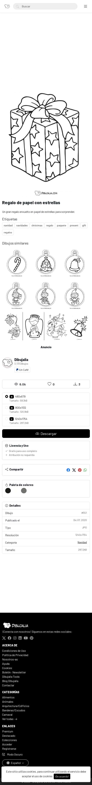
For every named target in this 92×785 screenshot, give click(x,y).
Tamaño (46, 549)
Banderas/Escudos (13, 710)
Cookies (7, 668)
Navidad (82, 542)
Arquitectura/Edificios (15, 706)
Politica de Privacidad (15, 655)
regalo (49, 225)
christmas (36, 225)
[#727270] (24, 490)
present (74, 225)
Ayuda (6, 663)
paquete (61, 225)
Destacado (8, 735)
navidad (8, 225)
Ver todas (7, 719)
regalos (8, 232)
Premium (7, 731)
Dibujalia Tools (11, 676)
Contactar (8, 685)
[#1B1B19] (8, 490)
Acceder (7, 744)
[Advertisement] (46, 48)
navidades (22, 225)
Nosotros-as (10, 659)
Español (14, 762)
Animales (7, 701)
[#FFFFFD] (16, 490)
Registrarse (9, 748)
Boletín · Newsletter (14, 672)
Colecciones (9, 740)
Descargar (46, 433)
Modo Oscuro (12, 754)
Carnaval (7, 714)
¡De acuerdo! (62, 776)
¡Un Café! (22, 369)
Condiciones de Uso (14, 650)
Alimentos (8, 697)
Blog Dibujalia (10, 681)
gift (84, 225)
